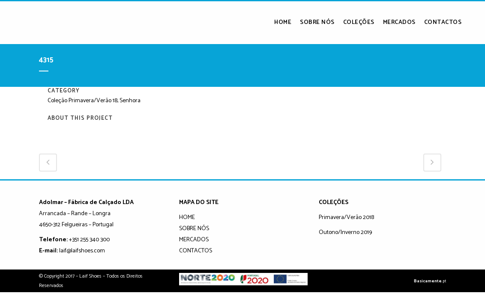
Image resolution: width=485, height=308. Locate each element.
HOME (187, 217)
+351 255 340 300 (89, 240)
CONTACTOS (195, 251)
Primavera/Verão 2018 (346, 217)
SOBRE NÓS (194, 229)
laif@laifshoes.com (82, 251)
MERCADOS (194, 240)
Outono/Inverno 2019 (345, 232)
